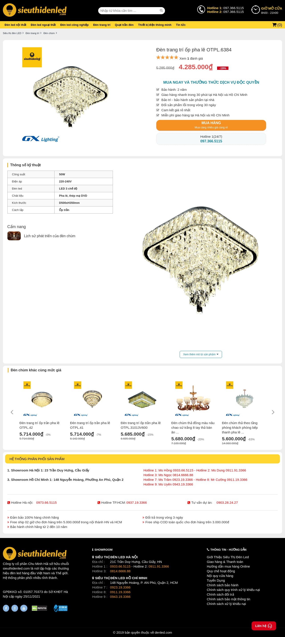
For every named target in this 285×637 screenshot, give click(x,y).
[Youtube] (23, 608)
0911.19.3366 (120, 592)
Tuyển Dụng (216, 580)
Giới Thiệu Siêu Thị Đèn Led (228, 557)
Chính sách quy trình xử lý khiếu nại (233, 590)
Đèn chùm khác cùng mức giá (36, 370)
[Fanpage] (6, 608)
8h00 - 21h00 (271, 10)
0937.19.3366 (136, 502)
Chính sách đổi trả (220, 594)
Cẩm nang (16, 226)
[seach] (162, 10)
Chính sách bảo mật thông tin (228, 599)
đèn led (15, 573)
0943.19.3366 (120, 597)
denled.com (163, 632)
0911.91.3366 (159, 566)
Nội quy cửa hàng (220, 576)
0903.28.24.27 (227, 502)
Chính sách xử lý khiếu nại (226, 604)
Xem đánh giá (191, 58)
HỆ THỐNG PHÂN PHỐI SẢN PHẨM (37, 459)
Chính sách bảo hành (222, 585)
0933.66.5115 (120, 566)
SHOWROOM (103, 549)
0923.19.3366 (120, 587)
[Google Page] (14, 608)
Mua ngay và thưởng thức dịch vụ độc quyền (211, 82)
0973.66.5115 (46, 502)
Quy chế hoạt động (221, 571)
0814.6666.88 (120, 571)
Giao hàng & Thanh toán (225, 562)
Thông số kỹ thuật (25, 165)
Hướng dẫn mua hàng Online (228, 566)
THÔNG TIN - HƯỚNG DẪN (228, 549)
